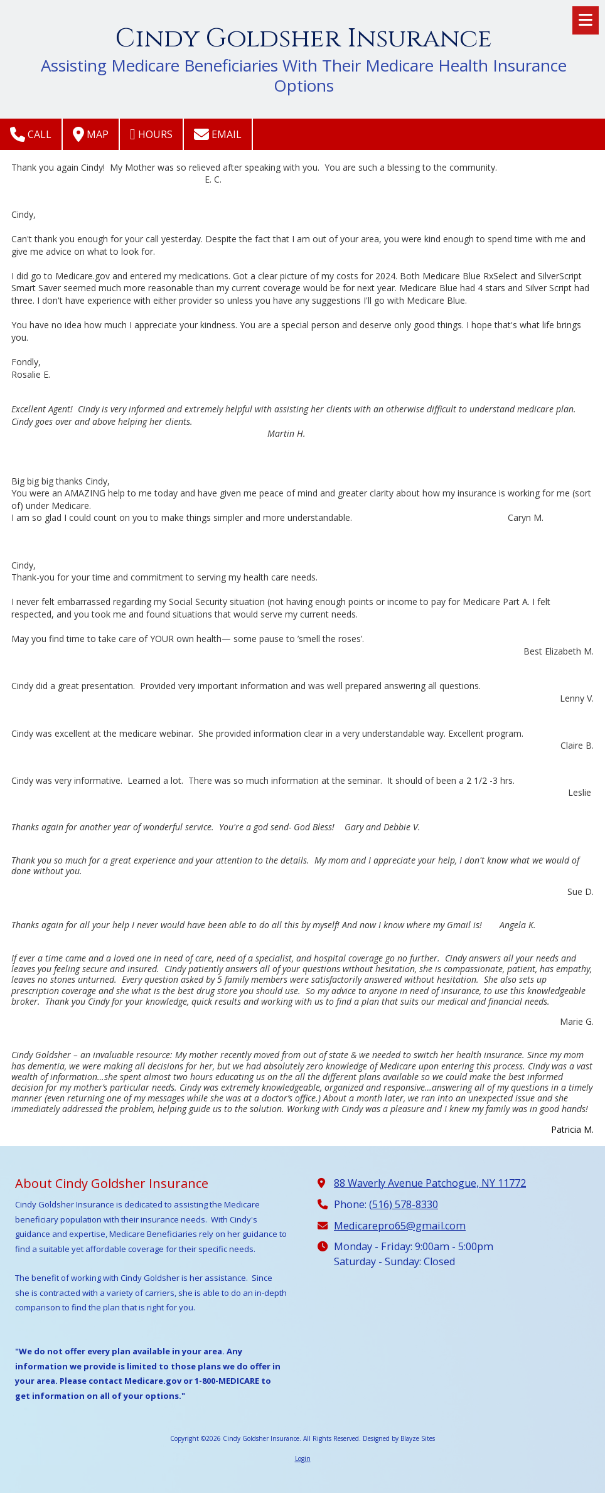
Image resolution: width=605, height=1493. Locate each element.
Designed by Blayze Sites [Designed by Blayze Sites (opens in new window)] (399, 1438)
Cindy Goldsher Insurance (303, 38)
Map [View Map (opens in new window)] (91, 134)
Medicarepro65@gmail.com (400, 1226)
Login (303, 1458)
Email (218, 134)
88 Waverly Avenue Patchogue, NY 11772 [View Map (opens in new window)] (430, 1183)
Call (30, 134)
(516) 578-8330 (403, 1204)
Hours (151, 134)
